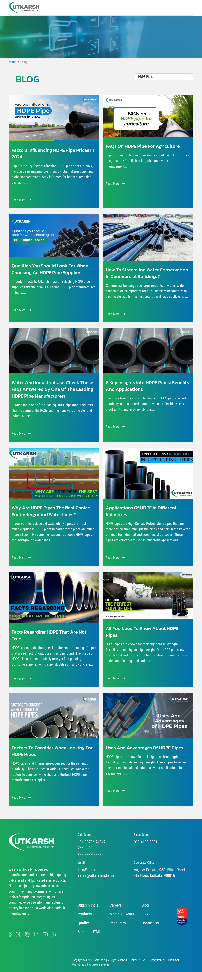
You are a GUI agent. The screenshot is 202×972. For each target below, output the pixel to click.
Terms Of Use (138, 960)
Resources (118, 923)
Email (81, 862)
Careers (116, 905)
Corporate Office (144, 862)
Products (85, 914)
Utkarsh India (88, 905)
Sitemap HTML (89, 931)
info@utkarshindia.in (94, 869)
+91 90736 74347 (91, 842)
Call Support (85, 835)
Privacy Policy (156, 960)
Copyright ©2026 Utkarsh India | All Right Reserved (99, 960)
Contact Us (150, 923)
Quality (83, 923)
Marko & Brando (100, 964)
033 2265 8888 (89, 853)
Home (12, 62)
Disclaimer (173, 960)
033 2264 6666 (89, 847)
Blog (145, 905)
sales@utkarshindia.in (96, 875)
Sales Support (142, 835)
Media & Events (122, 914)
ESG (145, 914)
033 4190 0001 (145, 842)
